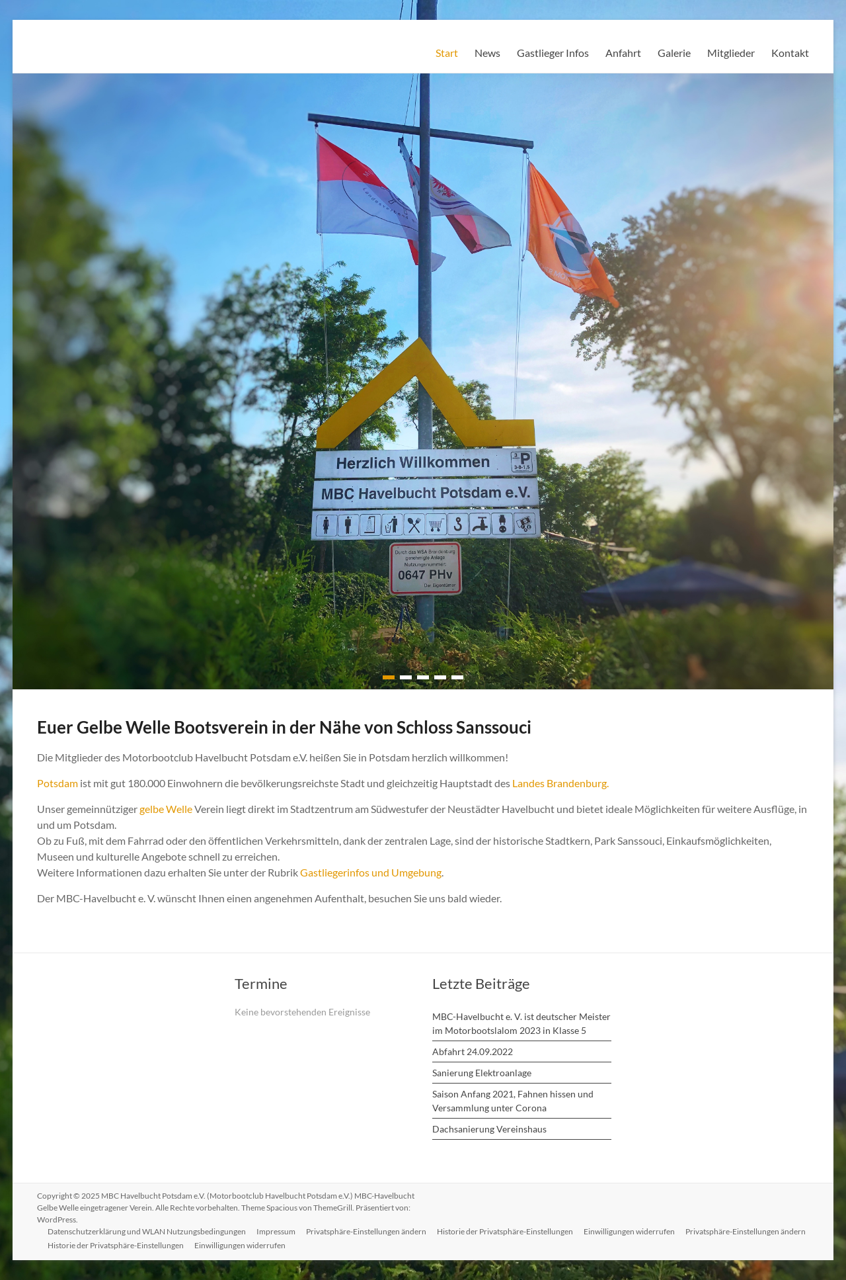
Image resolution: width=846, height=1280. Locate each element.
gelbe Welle (165, 808)
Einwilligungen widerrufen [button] (629, 1231)
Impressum (275, 1231)
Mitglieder (731, 52)
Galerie (674, 52)
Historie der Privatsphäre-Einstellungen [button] (505, 1231)
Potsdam (57, 783)
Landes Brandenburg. (560, 783)
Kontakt (790, 52)
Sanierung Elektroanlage (481, 1072)
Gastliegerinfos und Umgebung (371, 872)
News (487, 52)
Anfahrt (623, 52)
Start (447, 52)
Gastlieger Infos (553, 52)
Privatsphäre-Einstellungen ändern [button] (366, 1231)
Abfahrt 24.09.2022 (472, 1051)
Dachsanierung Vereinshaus (489, 1128)
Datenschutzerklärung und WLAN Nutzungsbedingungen (147, 1231)
